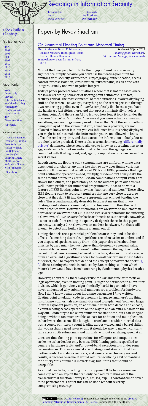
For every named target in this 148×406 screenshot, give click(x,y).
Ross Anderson (13, 144)
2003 (7, 53)
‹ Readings (9, 34)
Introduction (55, 12)
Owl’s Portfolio (56, 18)
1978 (7, 47)
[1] (141, 261)
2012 (7, 67)
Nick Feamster (13, 167)
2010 (7, 63)
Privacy (9, 96)
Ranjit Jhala (68, 52)
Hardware (138, 52)
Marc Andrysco (47, 49)
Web (7, 90)
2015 (59, 61)
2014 (7, 73)
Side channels (137, 56)
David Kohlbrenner (70, 49)
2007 (7, 60)
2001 (7, 50)
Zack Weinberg (74, 398)
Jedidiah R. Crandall (16, 141)
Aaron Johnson (13, 147)
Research (91, 12)
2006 (7, 57)
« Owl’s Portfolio (13, 29)
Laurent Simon (13, 157)
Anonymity (11, 106)
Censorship (11, 93)
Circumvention (13, 120)
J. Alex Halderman (15, 137)
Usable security (13, 110)
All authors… (12, 172)
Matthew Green (14, 161)
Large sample (12, 113)
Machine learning (15, 103)
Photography (89, 18)
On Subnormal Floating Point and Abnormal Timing (81, 44)
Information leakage (115, 56)
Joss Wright (11, 154)
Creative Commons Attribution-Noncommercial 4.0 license (89, 400)
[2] (40, 265)
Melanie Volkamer (15, 164)
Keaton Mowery (50, 52)
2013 (7, 70)
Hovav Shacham (60, 56)
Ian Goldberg (12, 151)
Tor (7, 116)
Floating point (122, 52)
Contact (52, 15)
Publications (90, 15)
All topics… (11, 124)
